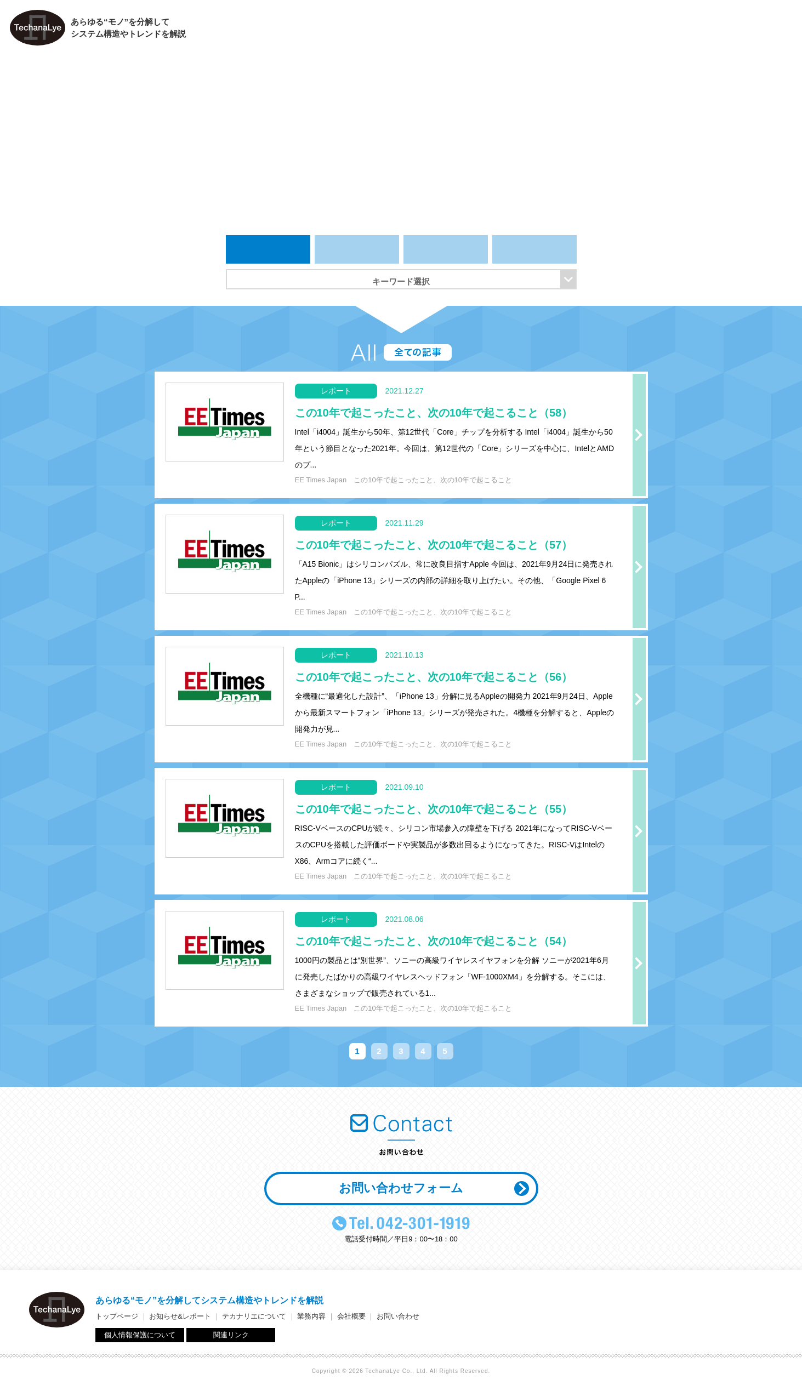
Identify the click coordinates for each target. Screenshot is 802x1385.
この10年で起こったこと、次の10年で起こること (433, 480)
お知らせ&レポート (180, 1316)
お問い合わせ (769, 30)
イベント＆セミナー (534, 249)
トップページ (428, 30)
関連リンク (231, 1335)
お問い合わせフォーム (401, 1188)
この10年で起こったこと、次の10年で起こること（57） (434, 545)
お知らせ (357, 249)
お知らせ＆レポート (499, 30)
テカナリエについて (584, 30)
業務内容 (656, 30)
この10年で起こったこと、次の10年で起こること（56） (434, 677)
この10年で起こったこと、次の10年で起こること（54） (434, 941)
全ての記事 (268, 249)
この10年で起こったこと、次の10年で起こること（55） (434, 809)
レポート (445, 249)
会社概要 (711, 30)
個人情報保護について (139, 1335)
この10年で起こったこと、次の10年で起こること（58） (434, 413)
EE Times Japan (321, 480)
